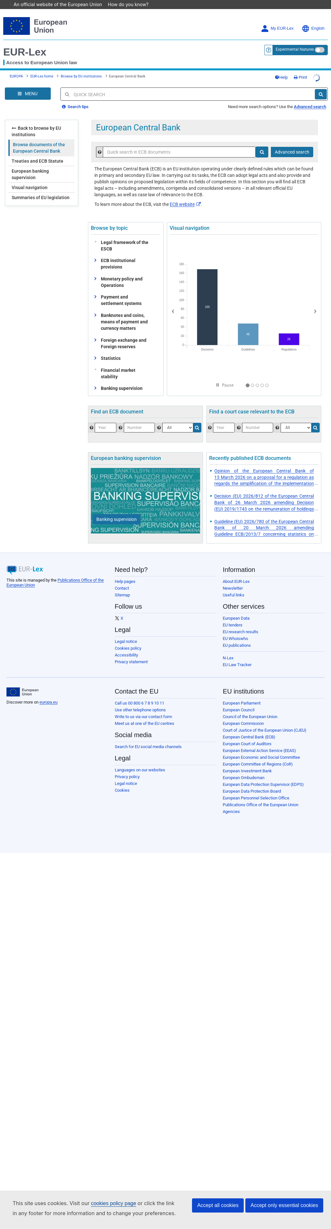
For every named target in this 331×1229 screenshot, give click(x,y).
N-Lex (228, 648)
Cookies (122, 781)
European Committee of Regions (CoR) (258, 755)
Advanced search (310, 97)
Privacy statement (131, 652)
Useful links (233, 586)
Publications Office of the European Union (260, 795)
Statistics (111, 349)
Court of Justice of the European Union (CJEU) (264, 721)
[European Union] (22, 682)
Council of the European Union (250, 707)
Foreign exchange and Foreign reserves (123, 334)
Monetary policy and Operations (122, 273)
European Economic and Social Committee (261, 748)
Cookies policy (128, 639)
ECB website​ (185, 195)
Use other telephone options (140, 700)
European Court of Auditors (247, 734)
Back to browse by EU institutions (36, 122)
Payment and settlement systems (121, 291)
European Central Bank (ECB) (249, 728)
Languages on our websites (140, 760)
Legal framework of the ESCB (123, 236)
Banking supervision (122, 379)
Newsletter (233, 579)
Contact (122, 579)
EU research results (240, 622)
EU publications (237, 636)
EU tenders (232, 616)
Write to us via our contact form (143, 707)
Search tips (75, 97)
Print (300, 68)
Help (281, 68)
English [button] (313, 19)
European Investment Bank (247, 761)
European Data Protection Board (252, 782)
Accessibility (126, 646)
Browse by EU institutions (81, 67)
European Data (236, 609)
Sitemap (122, 586)
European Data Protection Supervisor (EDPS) (263, 775)
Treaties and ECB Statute (37, 152)
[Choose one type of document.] (177, 418)
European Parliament (242, 694)
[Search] (321, 85)
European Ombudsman (243, 768)
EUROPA (16, 67)
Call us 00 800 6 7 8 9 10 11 (139, 694)
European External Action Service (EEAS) (259, 741)
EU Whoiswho (235, 629)
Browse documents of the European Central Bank (39, 139)
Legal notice (126, 632)
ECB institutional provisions (118, 254)
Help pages (125, 572)
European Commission (243, 714)
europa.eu (48, 693)
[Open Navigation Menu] (28, 84)
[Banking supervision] (116, 510)
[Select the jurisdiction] (296, 418)
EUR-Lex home (41, 67)
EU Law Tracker (237, 655)
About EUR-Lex (236, 572)
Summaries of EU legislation (40, 188)
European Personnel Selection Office (256, 789)
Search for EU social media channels (148, 737)
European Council (238, 700)
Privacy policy (127, 767)
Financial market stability (116, 364)
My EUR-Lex (277, 19)
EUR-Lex (24, 43)
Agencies (231, 802)
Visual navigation (30, 178)
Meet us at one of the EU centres (144, 714)
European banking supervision (30, 165)
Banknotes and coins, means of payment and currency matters (124, 313)
